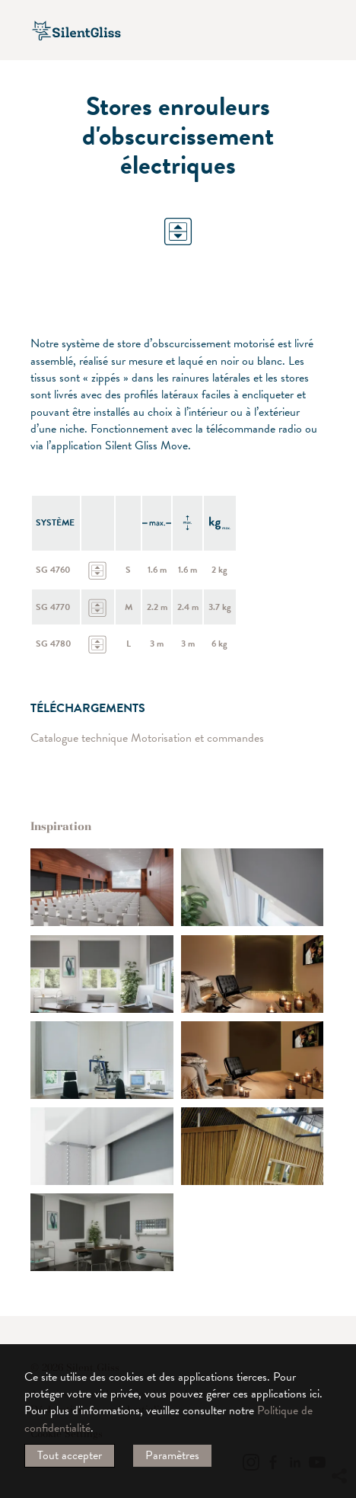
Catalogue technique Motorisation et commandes (147, 738)
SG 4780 (54, 643)
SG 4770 (53, 607)
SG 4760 (53, 570)
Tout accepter (69, 1455)
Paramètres (172, 1455)
